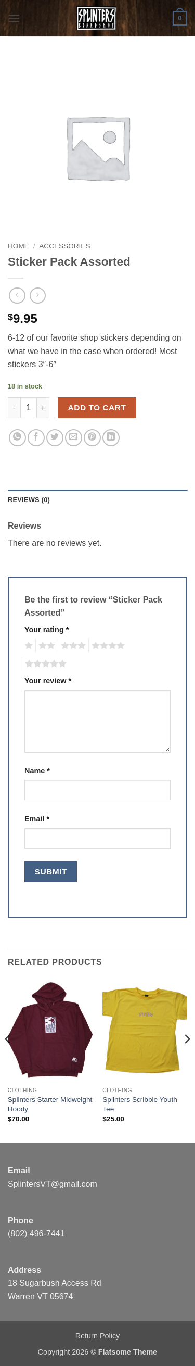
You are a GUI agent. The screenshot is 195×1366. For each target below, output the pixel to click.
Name (37, 771)
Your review (47, 680)
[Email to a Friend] (73, 437)
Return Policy (97, 1336)
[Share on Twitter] (54, 437)
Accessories (64, 246)
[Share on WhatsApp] (17, 437)
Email (36, 818)
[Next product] (17, 295)
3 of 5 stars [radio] (72, 646)
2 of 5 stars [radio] (45, 646)
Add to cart (97, 407)
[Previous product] (38, 295)
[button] (14, 18)
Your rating (46, 629)
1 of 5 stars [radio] (27, 646)
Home (18, 246)
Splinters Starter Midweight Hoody (50, 1104)
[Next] (186, 1060)
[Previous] (8, 1060)
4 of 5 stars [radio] (106, 646)
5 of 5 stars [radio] (44, 664)
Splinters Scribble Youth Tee (139, 1104)
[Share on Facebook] (36, 437)
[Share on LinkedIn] (111, 437)
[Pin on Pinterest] (92, 437)
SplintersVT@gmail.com (52, 1184)
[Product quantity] (28, 407)
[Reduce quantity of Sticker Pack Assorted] (14, 407)
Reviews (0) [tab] (29, 500)
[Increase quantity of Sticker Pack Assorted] (43, 407)
